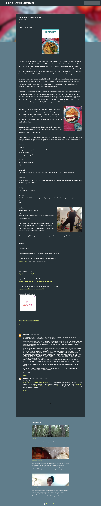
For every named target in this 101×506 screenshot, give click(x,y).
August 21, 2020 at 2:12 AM (41, 378)
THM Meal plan (35, 487)
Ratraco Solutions (28, 378)
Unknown (26, 334)
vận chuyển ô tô (38, 386)
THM (20, 320)
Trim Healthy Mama (34, 320)
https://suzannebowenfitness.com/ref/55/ (31, 289)
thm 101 (25, 320)
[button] (19, 23)
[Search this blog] (91, 3)
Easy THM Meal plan (37, 460)
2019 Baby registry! (23, 261)
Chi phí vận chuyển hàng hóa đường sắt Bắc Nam (37, 382)
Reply (25, 375)
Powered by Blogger (50, 503)
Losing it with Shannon (19, 2)
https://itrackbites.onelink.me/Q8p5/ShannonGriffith (35, 281)
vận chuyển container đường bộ (52, 386)
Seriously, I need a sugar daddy (40, 438)
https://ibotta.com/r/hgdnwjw (28, 274)
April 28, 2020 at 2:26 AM (35, 334)
